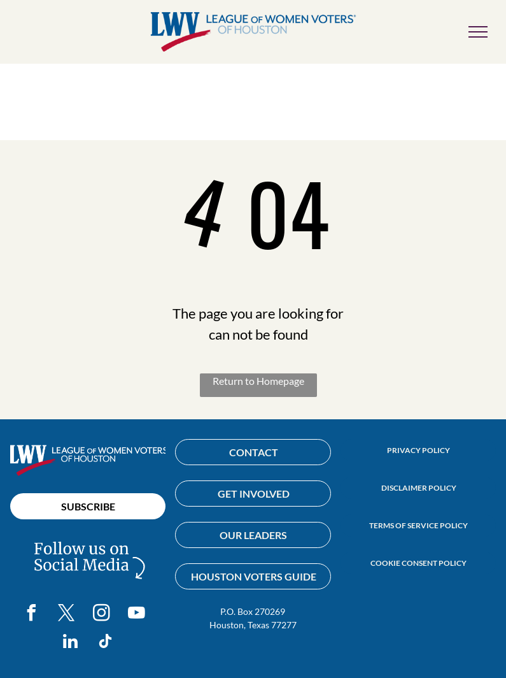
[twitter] (67, 614)
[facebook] (32, 614)
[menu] (478, 31)
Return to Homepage (258, 381)
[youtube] (137, 614)
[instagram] (102, 614)
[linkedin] (70, 643)
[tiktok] (105, 643)
